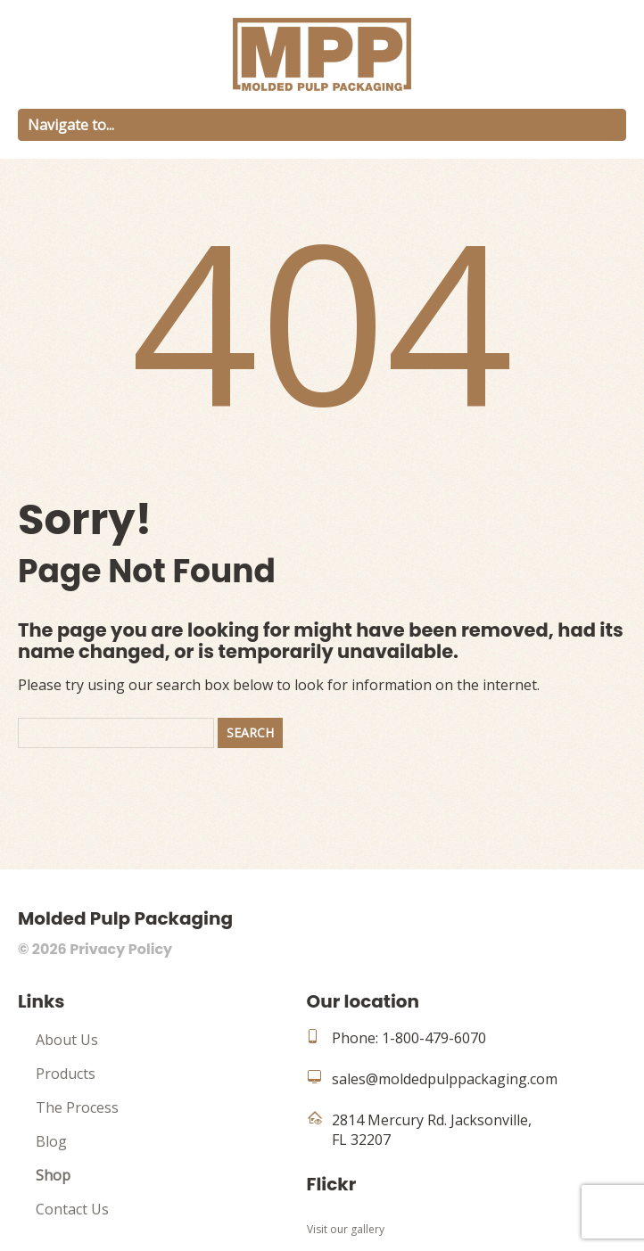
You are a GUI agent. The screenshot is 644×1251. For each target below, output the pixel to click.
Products (65, 1073)
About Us (67, 1039)
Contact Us (72, 1209)
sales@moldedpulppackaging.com (444, 1079)
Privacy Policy (121, 949)
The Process (77, 1107)
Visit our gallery (345, 1229)
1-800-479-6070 (434, 1038)
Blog (51, 1141)
